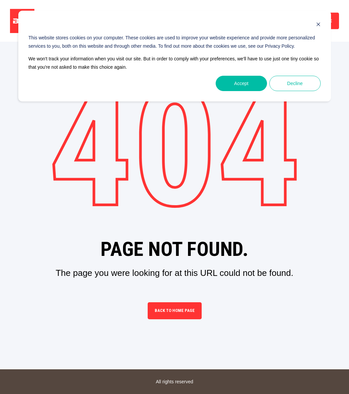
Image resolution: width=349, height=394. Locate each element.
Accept (241, 83)
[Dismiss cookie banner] (318, 25)
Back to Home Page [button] (175, 310)
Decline (295, 83)
